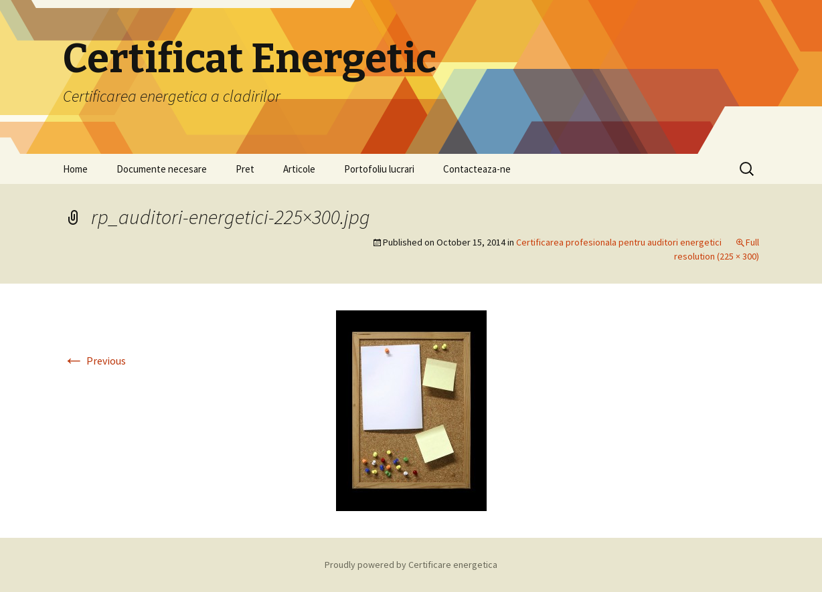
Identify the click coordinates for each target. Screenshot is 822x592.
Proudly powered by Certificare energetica (411, 565)
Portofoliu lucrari (379, 169)
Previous (94, 360)
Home (75, 169)
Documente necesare (161, 169)
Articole (299, 169)
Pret (245, 169)
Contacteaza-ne (477, 169)
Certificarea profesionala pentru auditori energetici (619, 242)
